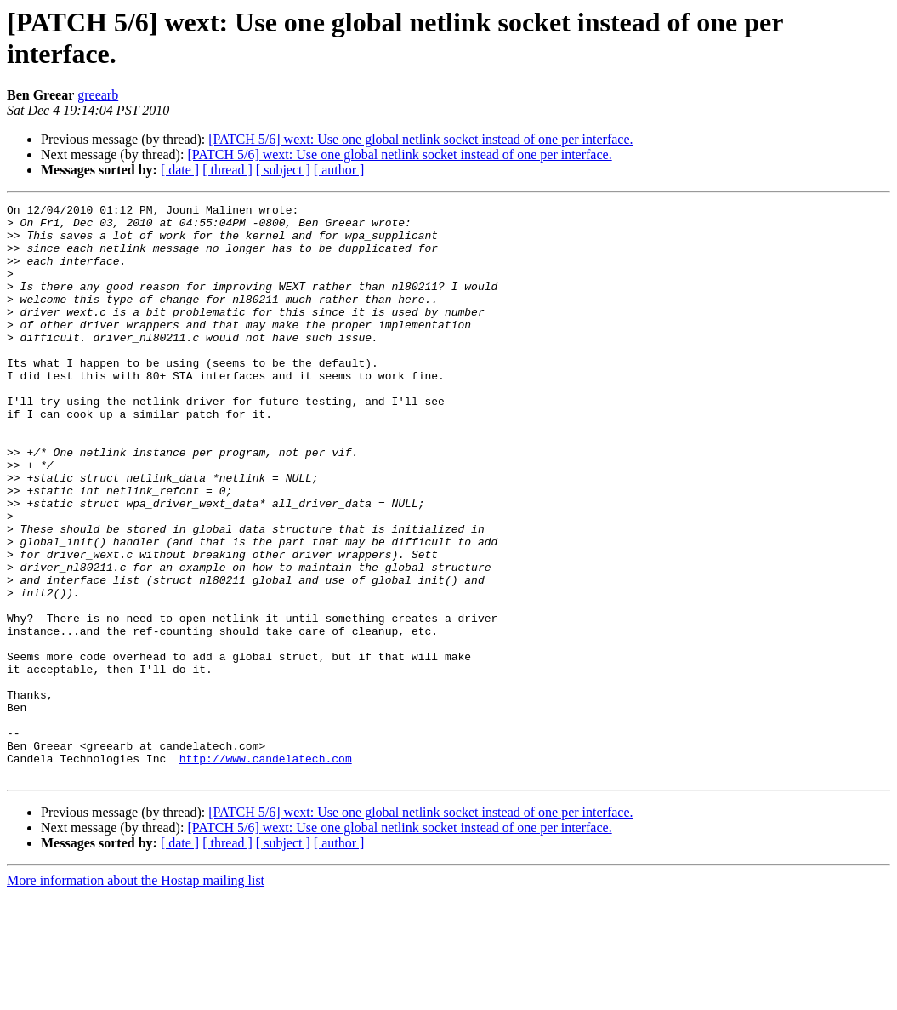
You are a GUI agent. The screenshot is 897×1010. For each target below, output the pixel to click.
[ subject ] (283, 170)
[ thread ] (227, 170)
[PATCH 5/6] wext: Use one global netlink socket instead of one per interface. (420, 139)
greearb (97, 95)
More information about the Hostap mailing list (135, 995)
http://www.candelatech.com (265, 870)
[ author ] (339, 170)
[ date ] (180, 170)
